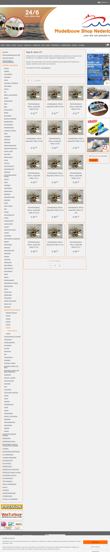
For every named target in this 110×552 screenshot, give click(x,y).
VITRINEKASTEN (7, 496)
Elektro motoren (8, 157)
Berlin (5, 104)
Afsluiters (6, 71)
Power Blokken (8, 265)
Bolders (6, 112)
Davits (6, 133)
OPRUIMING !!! (55, 45)
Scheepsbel (7, 307)
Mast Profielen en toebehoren (12, 238)
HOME (2, 45)
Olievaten (6, 256)
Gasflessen (7, 172)
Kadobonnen (36, 45)
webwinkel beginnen (62, 548)
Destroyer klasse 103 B (10, 148)
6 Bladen (8, 327)
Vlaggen (6, 410)
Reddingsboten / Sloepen (11, 283)
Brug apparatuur (8, 124)
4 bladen (8, 321)
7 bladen (8, 333)
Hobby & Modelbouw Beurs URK (11, 55)
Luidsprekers (7, 235)
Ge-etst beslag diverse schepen (10, 175)
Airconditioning (8, 74)
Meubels (6, 241)
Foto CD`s (7, 163)
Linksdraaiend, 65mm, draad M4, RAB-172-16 (55, 243)
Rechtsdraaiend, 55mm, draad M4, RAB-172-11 (34, 175)
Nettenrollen (7, 253)
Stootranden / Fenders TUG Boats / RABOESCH (11, 371)
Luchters (6, 232)
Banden (6, 98)
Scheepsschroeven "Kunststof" (12, 336)
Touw (5, 386)
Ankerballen (7, 77)
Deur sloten (7, 154)
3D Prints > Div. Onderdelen (10, 499)
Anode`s (6, 89)
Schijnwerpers (8, 339)
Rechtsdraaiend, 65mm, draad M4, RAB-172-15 (34, 244)
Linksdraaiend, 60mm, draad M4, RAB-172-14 (55, 209)
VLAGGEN (5, 448)
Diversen (6, 68)
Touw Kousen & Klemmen (11, 392)
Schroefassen (8, 345)
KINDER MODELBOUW (9, 493)
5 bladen (8, 324)
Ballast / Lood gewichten (10, 95)
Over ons (20, 45)
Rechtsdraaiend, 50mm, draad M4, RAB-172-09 (55, 141)
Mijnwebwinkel (78, 548)
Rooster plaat (7, 292)
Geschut (6, 179)
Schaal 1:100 (7, 304)
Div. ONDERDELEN (8, 454)
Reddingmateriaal (9, 280)
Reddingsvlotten (8, 286)
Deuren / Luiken (8, 151)
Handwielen (7, 185)
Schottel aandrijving (9, 342)
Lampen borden (8, 224)
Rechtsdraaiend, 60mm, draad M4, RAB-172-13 (76, 175)
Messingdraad (8, 244)
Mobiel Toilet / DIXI (9, 250)
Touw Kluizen (7, 389)
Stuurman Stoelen (9, 380)
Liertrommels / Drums (10, 229)
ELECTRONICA (7, 463)
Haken (6, 182)
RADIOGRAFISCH (8, 460)
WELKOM (5, 52)
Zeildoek (6, 431)
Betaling (8, 45)
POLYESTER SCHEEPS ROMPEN (9, 434)
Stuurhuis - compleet (9, 378)
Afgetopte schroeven (11, 312)
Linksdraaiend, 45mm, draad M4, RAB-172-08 (34, 140)
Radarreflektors (8, 271)
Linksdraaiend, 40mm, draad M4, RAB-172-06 (55, 105)
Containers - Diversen (10, 130)
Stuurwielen (7, 383)
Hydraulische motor (9, 197)
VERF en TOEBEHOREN (9, 484)
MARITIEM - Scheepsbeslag (10, 65)
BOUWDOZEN (7, 438)
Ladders (6, 218)
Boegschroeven (8, 109)
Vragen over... (28, 45)
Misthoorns (7, 247)
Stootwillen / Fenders (10, 363)
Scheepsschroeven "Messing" (12, 310)
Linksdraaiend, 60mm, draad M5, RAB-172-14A (76, 210)
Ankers (6, 80)
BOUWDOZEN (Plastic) (9, 441)
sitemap (52, 548)
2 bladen (8, 315)
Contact (14, 45)
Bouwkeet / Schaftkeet (10, 118)
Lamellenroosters (8, 221)
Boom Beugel (7, 115)
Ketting (6, 203)
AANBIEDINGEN (66, 45)
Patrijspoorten (8, 262)
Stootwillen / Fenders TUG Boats (11, 367)
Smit (5, 354)
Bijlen (5, 107)
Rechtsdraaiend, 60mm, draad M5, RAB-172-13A (34, 210)
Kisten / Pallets (8, 206)
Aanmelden (93, 160)
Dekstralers (7, 142)
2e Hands (81, 45)
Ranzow (6, 277)
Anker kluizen (7, 86)
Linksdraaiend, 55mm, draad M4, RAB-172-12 (55, 174)
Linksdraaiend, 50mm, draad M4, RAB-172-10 (76, 140)
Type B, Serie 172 (12, 330)
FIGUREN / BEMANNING (9, 457)
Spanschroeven (8, 357)
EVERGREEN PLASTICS (9, 475)
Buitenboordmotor (9, 127)
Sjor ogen (6, 348)
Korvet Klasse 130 (9, 215)
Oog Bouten (7, 259)
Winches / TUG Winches (10, 416)
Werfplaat (6, 428)
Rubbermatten (8, 295)
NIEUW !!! (74, 45)
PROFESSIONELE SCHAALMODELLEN (8, 61)
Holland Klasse (8, 191)
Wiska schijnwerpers (9, 422)
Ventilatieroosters (8, 404)
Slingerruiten (7, 351)
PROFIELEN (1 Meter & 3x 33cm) (12, 472)
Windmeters (7, 419)
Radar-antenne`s (8, 268)
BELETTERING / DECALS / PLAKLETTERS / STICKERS (10, 445)
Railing (6, 274)
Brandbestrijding (8, 121)
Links (43, 45)
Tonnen (6, 398)
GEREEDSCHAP (7, 466)
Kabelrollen (7, 200)
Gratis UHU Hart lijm (8, 58)
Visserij (6, 407)
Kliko (5, 209)
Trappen (6, 395)
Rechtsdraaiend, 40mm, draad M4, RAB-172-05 (34, 106)
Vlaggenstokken (8, 413)
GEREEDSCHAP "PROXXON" (11, 469)
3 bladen (8, 318)
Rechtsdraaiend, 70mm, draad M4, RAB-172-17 (76, 244)
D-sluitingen (7, 136)
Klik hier (26, 539)
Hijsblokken (7, 194)
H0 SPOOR (6, 490)
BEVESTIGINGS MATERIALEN (11, 451)
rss (55, 548)
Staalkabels (7, 360)
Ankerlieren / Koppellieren (11, 83)
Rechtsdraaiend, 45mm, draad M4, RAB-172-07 (76, 106)
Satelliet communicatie (10, 301)
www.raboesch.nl (45, 67)
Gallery (48, 45)
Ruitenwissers (8, 298)
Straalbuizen (7, 374)
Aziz (5, 92)
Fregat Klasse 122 (9, 166)
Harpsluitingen (8, 188)
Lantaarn (6, 227)
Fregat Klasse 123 (9, 169)
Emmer (6, 160)
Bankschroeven (8, 101)
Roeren (6, 289)
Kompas (6, 212)
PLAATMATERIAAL (8, 478)
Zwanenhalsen (8, 425)
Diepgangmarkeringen (10, 145)
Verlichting (7, 401)
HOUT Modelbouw (7, 481)
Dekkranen (7, 139)
